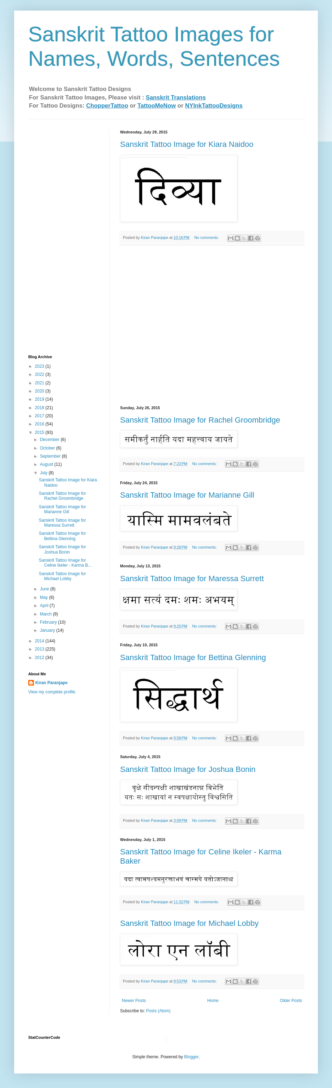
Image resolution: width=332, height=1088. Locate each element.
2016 (40, 424)
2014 (40, 641)
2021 (40, 382)
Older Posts (291, 1000)
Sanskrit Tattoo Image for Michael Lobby (189, 923)
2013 (40, 649)
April (44, 605)
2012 (40, 657)
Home (213, 1000)
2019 (40, 399)
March (46, 614)
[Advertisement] (56, 236)
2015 (40, 432)
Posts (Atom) (158, 1010)
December (50, 439)
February (49, 622)
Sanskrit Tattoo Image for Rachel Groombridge (200, 420)
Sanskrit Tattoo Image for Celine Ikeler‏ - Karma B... (65, 563)
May (44, 597)
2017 (40, 415)
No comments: (207, 237)
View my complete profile (51, 691)
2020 (40, 391)
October (48, 448)
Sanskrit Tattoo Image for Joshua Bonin (188, 769)
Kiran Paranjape (51, 682)
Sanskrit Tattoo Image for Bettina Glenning (193, 657)
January (48, 630)
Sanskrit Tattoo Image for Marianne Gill (187, 495)
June (45, 588)
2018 (40, 407)
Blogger (191, 1056)
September (51, 456)
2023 (40, 366)
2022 (40, 374)
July (44, 472)
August (47, 464)
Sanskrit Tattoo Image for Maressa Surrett (192, 578)
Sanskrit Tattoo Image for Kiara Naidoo (186, 144)
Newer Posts (134, 1000)
